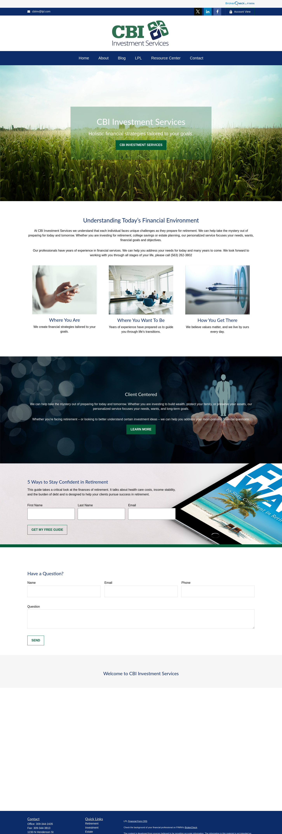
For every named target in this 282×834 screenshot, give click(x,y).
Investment (91, 827)
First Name (35, 505)
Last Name (85, 505)
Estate (89, 831)
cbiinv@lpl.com (38, 11)
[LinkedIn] (208, 12)
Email (132, 505)
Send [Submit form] (35, 640)
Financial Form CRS (137, 821)
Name (31, 582)
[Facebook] (217, 12)
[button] (84, 58)
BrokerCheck (191, 827)
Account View (240, 11)
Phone (185, 582)
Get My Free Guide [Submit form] (47, 529)
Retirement (91, 823)
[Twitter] (198, 12)
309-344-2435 (44, 823)
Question (33, 606)
